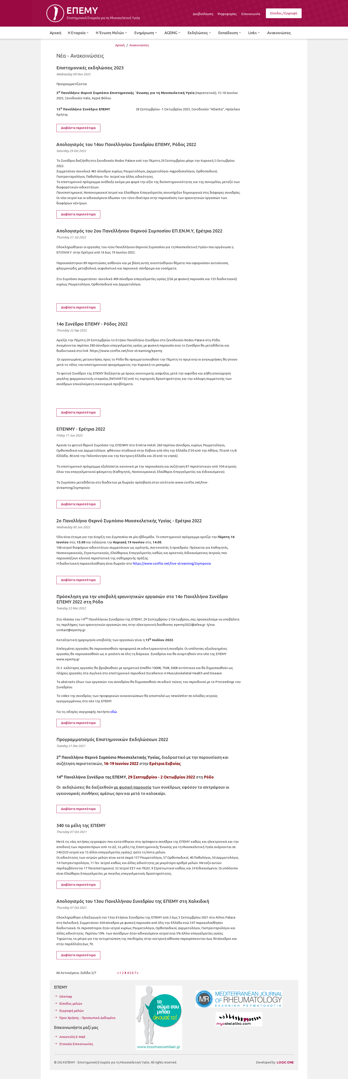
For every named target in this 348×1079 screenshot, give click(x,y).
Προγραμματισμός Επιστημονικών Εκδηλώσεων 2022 (112, 739)
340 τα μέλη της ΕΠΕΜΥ (80, 825)
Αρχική (120, 45)
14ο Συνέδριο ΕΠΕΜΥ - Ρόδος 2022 (92, 323)
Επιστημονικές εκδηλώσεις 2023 (90, 67)
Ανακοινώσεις (139, 45)
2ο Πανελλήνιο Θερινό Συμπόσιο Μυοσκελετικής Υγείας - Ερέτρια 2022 (129, 520)
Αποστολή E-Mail (72, 1037)
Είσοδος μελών (70, 1003)
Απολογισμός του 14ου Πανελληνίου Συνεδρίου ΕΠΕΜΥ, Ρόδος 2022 (126, 144)
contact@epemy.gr (70, 630)
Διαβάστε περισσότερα (78, 128)
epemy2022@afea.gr (189, 624)
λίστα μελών (155, 852)
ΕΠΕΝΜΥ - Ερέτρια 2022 (80, 428)
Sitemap (65, 996)
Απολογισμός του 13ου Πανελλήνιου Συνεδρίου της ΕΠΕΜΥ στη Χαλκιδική (132, 901)
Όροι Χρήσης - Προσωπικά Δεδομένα (87, 1018)
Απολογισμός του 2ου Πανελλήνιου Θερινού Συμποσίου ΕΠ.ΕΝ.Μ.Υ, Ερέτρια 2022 (139, 230)
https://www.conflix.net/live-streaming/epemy (126, 351)
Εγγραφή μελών (71, 1011)
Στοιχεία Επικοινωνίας (76, 1044)
